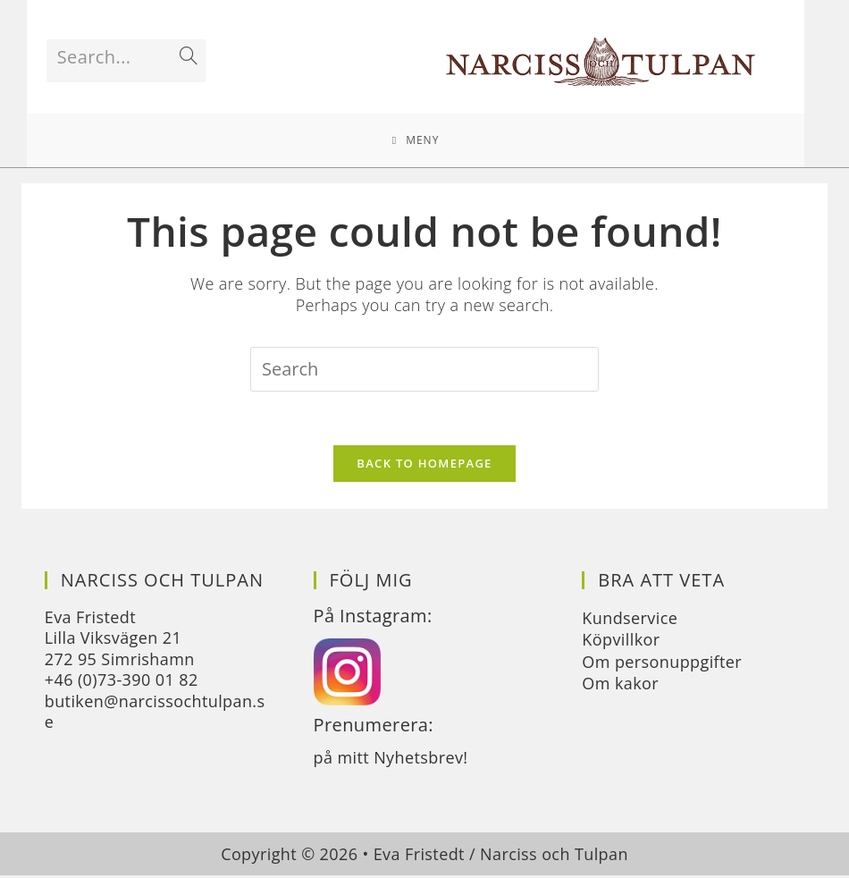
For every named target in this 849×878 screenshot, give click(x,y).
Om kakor (620, 685)
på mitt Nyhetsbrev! (391, 759)
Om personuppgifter (662, 663)
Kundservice (629, 619)
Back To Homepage (424, 465)
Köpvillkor (621, 642)
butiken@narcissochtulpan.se (155, 713)
